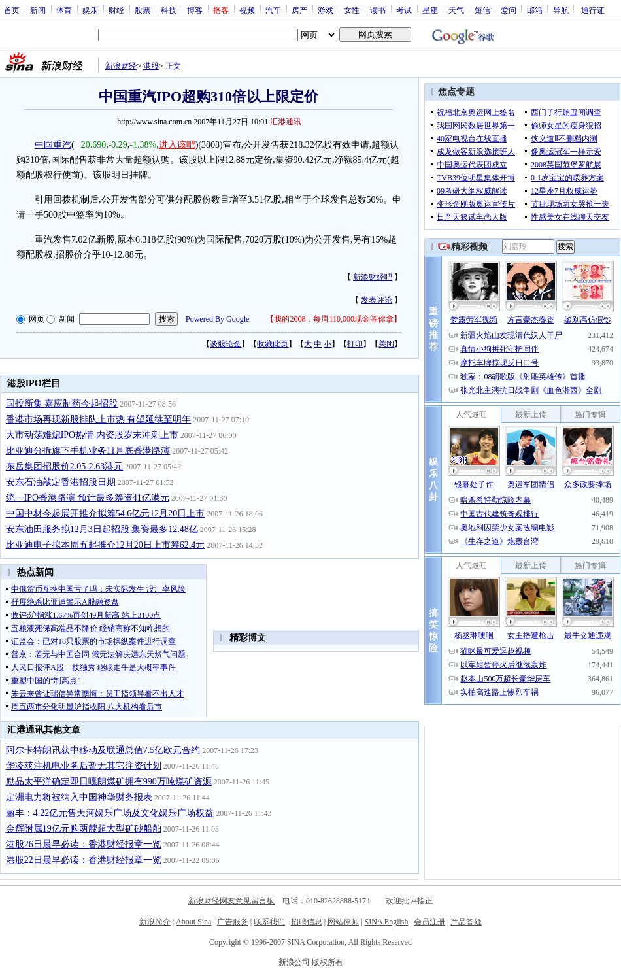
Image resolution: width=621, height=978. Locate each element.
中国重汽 (53, 145)
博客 (195, 10)
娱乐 (90, 10)
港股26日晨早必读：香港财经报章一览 (83, 844)
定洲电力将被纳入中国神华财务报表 (79, 797)
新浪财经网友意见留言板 (231, 900)
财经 (116, 10)
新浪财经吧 (372, 277)
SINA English (386, 921)
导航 (561, 10)
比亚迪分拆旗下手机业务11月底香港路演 (88, 451)
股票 (142, 10)
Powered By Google (217, 319)
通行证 (593, 10)
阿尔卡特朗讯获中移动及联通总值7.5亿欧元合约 (103, 750)
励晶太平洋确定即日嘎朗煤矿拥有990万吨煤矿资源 (109, 781)
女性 (352, 10)
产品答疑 (466, 921)
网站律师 (343, 921)
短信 (482, 10)
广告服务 (232, 921)
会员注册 (429, 921)
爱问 (508, 10)
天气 (456, 10)
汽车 (273, 10)
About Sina (193, 921)
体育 (64, 10)
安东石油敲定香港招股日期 (61, 482)
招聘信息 (306, 921)
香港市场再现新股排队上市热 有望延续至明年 (99, 419)
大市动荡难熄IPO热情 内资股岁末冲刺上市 (92, 435)
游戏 (325, 10)
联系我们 (269, 921)
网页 (36, 319)
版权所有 (327, 962)
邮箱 (535, 10)
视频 (247, 10)
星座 (430, 10)
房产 (299, 10)
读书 (378, 10)
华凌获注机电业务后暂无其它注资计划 (83, 766)
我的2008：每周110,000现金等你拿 (334, 319)
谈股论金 (225, 343)
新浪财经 (121, 66)
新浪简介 (155, 921)
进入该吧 (177, 145)
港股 (151, 66)
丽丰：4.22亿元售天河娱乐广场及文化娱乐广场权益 (110, 813)
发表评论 (376, 300)
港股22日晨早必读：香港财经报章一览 (83, 860)
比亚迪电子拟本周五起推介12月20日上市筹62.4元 (105, 545)
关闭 (386, 343)
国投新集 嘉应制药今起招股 (62, 404)
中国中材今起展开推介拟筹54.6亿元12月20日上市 (105, 513)
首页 (12, 10)
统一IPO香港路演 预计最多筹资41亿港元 (87, 498)
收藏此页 (272, 343)
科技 (168, 10)
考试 (404, 10)
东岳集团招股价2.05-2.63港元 (65, 466)
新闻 (38, 10)
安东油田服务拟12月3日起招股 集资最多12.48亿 (102, 529)
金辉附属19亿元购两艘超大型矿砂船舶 (83, 829)
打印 (355, 343)
